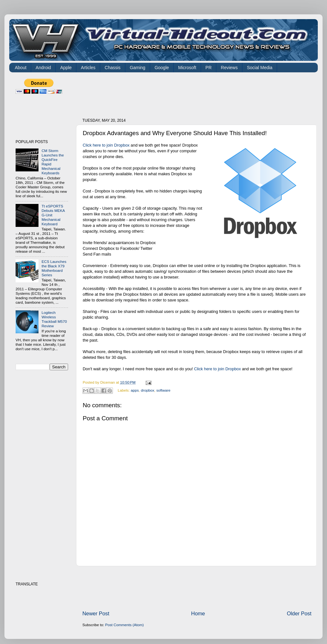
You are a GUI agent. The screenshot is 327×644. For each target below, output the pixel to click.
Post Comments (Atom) (124, 625)
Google (162, 67)
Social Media (259, 67)
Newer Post (95, 613)
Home (198, 613)
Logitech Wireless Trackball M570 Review (54, 319)
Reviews (229, 67)
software (163, 390)
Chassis (113, 67)
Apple (66, 67)
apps (135, 390)
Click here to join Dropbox (106, 145)
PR (208, 67)
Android (43, 67)
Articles (88, 67)
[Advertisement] (198, 93)
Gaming (137, 67)
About (21, 67)
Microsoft (187, 67)
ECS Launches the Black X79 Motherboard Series (54, 268)
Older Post (299, 613)
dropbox (147, 390)
